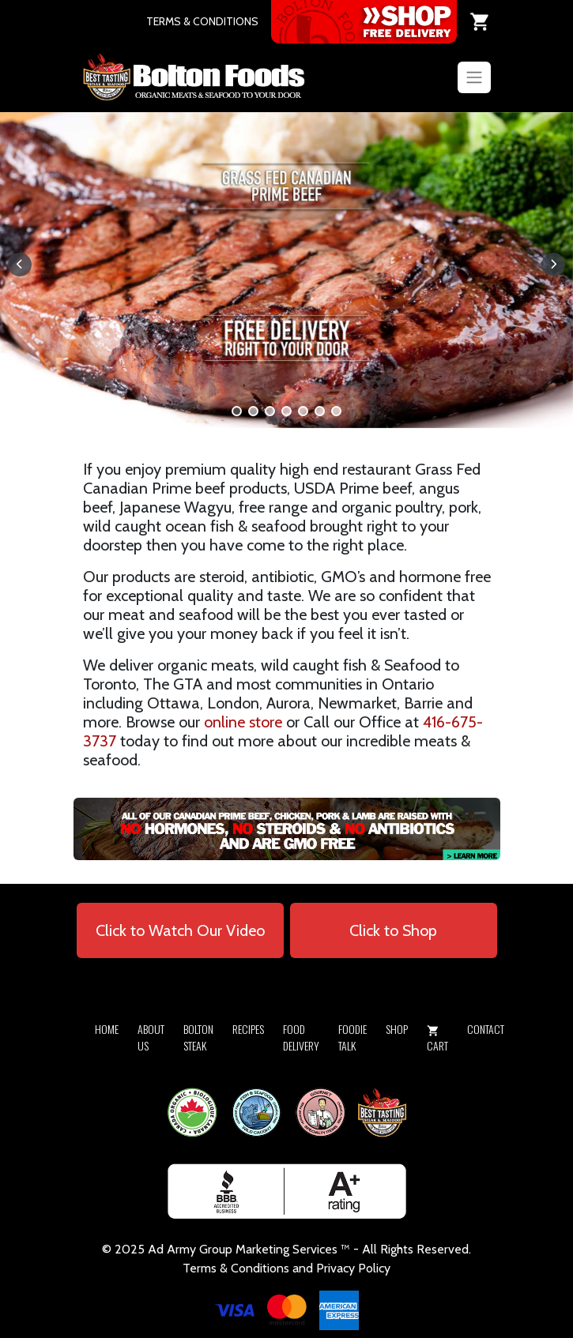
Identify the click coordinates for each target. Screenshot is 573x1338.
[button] (237, 411)
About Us (151, 1037)
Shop (397, 1028)
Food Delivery (301, 1037)
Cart (437, 1039)
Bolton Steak (198, 1037)
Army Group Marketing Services (252, 1249)
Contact (485, 1028)
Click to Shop (393, 930)
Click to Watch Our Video (180, 930)
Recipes (248, 1028)
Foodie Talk (352, 1037)
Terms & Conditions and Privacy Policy (286, 1268)
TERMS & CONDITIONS (202, 21)
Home (107, 1028)
